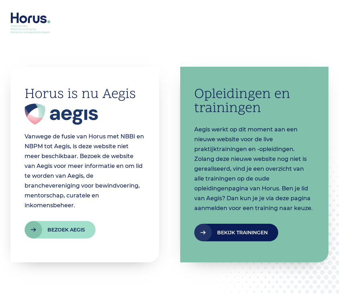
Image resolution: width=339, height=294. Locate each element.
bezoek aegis (66, 230)
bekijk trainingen (242, 232)
